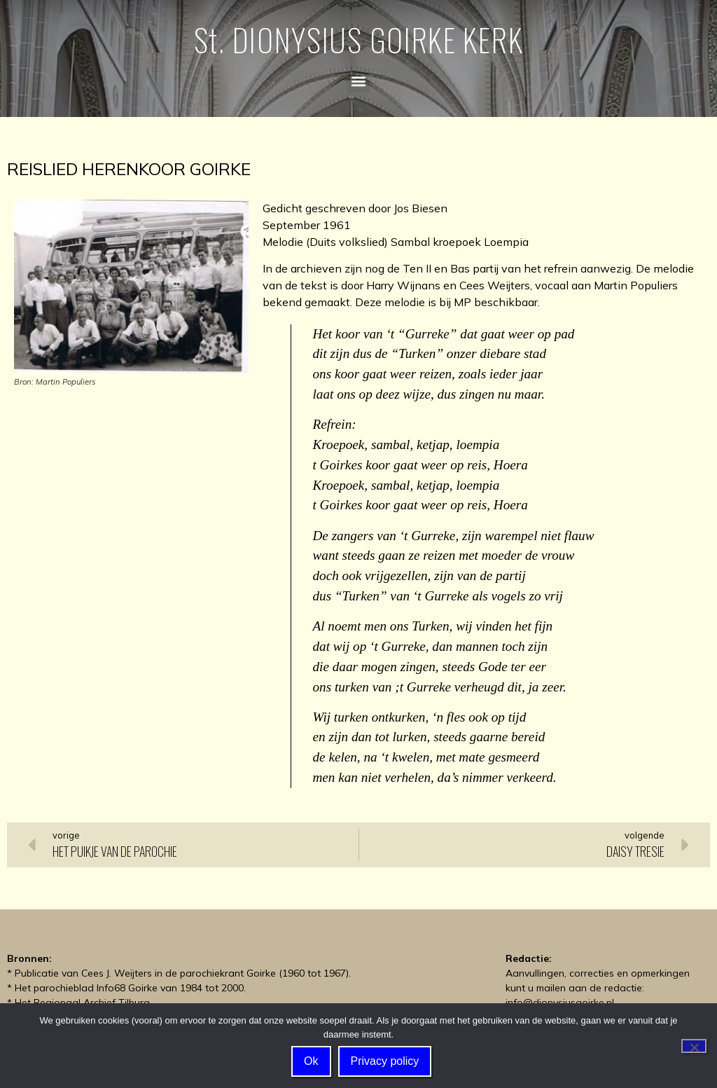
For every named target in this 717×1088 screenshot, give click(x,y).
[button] (358, 80)
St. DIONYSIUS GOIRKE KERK (359, 39)
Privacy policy (385, 1062)
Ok (312, 1062)
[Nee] (693, 1046)
